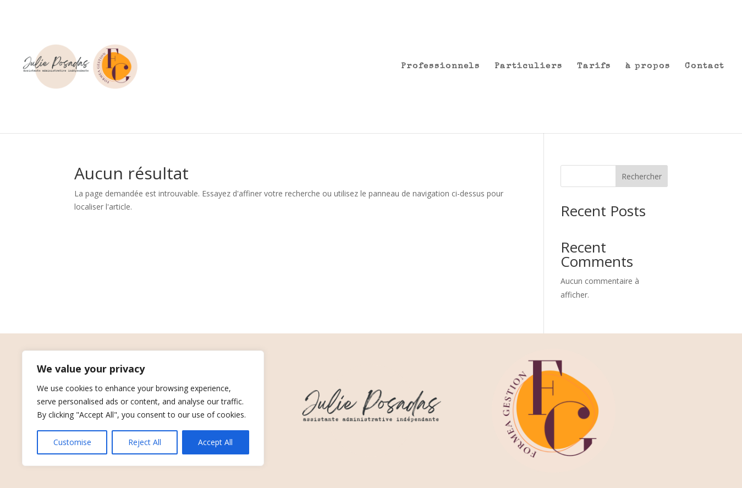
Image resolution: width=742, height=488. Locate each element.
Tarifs (594, 66)
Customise (72, 442)
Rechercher (642, 176)
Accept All (215, 442)
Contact (704, 66)
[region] (143, 408)
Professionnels (440, 66)
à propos (647, 66)
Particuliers (528, 66)
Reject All (144, 442)
